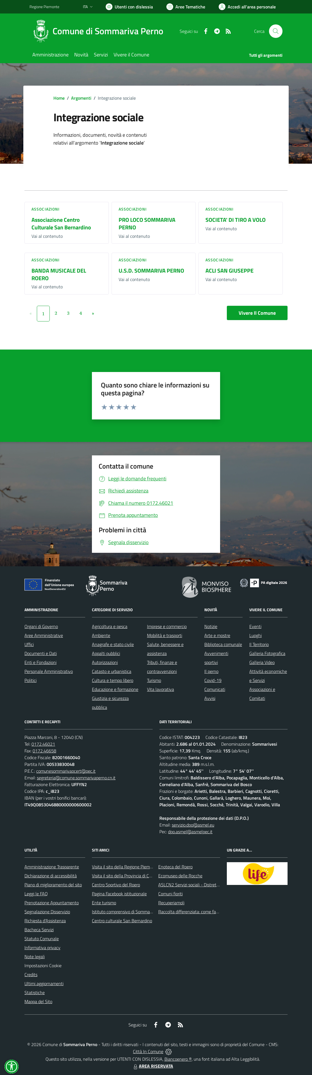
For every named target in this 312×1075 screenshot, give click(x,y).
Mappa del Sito (38, 1001)
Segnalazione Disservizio (47, 911)
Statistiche (34, 992)
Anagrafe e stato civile (113, 644)
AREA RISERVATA (152, 1066)
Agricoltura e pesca (109, 626)
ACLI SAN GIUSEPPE (229, 270)
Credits (30, 974)
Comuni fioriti (170, 893)
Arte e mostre (217, 635)
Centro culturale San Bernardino (122, 920)
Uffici (29, 644)
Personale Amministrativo (48, 671)
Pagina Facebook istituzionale (119, 893)
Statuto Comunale (41, 938)
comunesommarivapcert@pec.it (66, 771)
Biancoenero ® (178, 1059)
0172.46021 (43, 744)
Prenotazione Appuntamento (51, 902)
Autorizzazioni (105, 662)
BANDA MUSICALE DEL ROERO (58, 274)
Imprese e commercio (167, 626)
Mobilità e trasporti (164, 635)
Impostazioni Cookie (43, 965)
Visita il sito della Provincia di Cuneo (125, 875)
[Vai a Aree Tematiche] (186, 6)
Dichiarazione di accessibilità (50, 875)
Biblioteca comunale (223, 644)
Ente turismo (104, 902)
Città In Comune (148, 1051)
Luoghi (255, 635)
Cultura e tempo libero (112, 680)
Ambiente (101, 635)
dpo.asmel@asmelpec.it (190, 831)
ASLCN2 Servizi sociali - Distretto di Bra (195, 884)
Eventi (255, 626)
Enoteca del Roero (175, 866)
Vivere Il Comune (257, 313)
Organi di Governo (41, 626)
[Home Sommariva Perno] (100, 31)
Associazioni (45, 209)
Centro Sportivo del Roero (116, 884)
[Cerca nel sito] (275, 31)
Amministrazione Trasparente (51, 866)
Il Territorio (259, 644)
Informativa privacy (42, 947)
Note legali (34, 956)
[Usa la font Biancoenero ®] (129, 6)
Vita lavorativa (160, 689)
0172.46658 (44, 750)
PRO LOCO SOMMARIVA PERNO (147, 223)
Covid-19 (212, 680)
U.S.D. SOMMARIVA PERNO (151, 270)
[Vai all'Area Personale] (247, 6)
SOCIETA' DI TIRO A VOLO (235, 219)
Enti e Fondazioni (40, 662)
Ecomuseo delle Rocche (180, 875)
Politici (30, 680)
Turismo (154, 680)
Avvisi (209, 698)
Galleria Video (262, 662)
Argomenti (81, 98)
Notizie (210, 626)
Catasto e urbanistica (111, 671)
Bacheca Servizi (39, 929)
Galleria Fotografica (267, 653)
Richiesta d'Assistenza (45, 920)
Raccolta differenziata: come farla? (190, 911)
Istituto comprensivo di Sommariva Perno (130, 911)
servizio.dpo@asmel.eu (193, 824)
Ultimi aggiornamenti (44, 983)
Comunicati (214, 689)
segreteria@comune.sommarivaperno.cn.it (76, 777)
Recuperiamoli (171, 902)
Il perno (211, 671)
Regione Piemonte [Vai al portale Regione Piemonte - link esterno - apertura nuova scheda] (44, 7)
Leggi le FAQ (36, 893)
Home (59, 98)
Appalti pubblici (106, 653)
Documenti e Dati (40, 653)
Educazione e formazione (115, 689)
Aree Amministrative (43, 635)
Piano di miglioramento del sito (53, 884)
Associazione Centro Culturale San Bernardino (61, 223)
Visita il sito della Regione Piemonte (125, 866)
